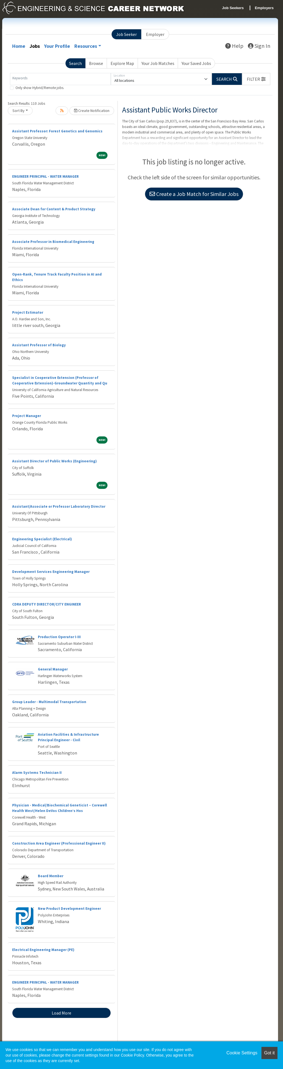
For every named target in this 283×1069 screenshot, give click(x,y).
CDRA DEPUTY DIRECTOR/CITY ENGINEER (46, 604)
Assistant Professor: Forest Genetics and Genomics (57, 131)
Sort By (18, 110)
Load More (61, 1013)
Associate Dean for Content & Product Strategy (53, 209)
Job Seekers (233, 8)
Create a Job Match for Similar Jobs (194, 193)
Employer (155, 34)
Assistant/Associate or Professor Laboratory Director (58, 506)
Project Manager (26, 415)
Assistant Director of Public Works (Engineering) (54, 461)
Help (234, 45)
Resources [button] (85, 46)
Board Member (50, 876)
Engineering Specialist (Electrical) (42, 539)
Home (18, 46)
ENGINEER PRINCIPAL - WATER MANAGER (45, 176)
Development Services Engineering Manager (51, 571)
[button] (256, 79)
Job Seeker (126, 34)
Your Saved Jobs (196, 63)
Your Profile (57, 46)
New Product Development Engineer (69, 908)
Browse (96, 63)
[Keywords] (60, 79)
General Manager (53, 669)
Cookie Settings (241, 1052)
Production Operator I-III (59, 637)
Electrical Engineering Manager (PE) (43, 949)
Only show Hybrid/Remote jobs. (39, 87)
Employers (264, 8)
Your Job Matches (158, 63)
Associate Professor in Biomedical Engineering (53, 241)
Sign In (259, 45)
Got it (269, 1052)
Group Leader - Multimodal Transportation (49, 701)
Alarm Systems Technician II (37, 772)
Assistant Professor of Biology (39, 345)
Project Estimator (27, 312)
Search (75, 63)
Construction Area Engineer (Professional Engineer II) (59, 843)
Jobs (35, 46)
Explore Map (122, 63)
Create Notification (91, 110)
